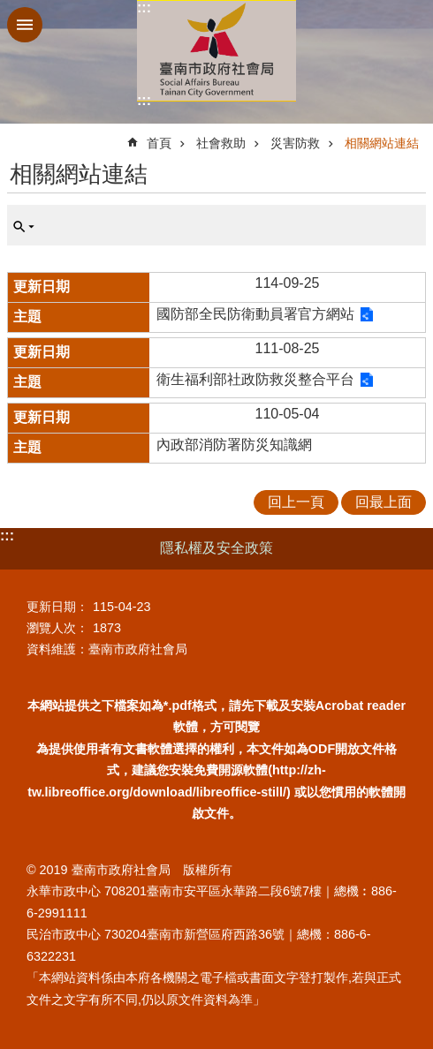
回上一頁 (296, 501)
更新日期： (57, 607)
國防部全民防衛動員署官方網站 (255, 313)
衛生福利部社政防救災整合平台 (255, 379)
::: (144, 7)
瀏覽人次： (57, 628)
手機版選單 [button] (24, 24)
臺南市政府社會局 (216, 51)
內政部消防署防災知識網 (234, 444)
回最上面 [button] (383, 501)
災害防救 (295, 143)
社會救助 (221, 143)
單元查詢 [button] (24, 227)
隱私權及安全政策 (216, 547)
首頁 (159, 143)
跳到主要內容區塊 (9, 9)
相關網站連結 (382, 143)
